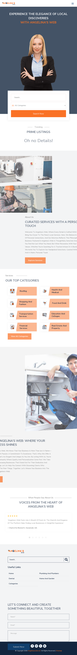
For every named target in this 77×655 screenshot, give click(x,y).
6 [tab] (46, 537)
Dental (11, 578)
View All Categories (19, 353)
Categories (13, 583)
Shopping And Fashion (25, 302)
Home (11, 573)
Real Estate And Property (59, 327)
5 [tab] (42, 537)
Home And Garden (46, 578)
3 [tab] (36, 537)
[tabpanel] (38, 522)
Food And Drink (59, 303)
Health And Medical (57, 291)
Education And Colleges (58, 314)
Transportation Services (26, 315)
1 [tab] (29, 537)
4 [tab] (39, 537)
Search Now (38, 113)
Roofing (23, 291)
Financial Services (24, 327)
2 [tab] (33, 537)
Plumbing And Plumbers (49, 573)
